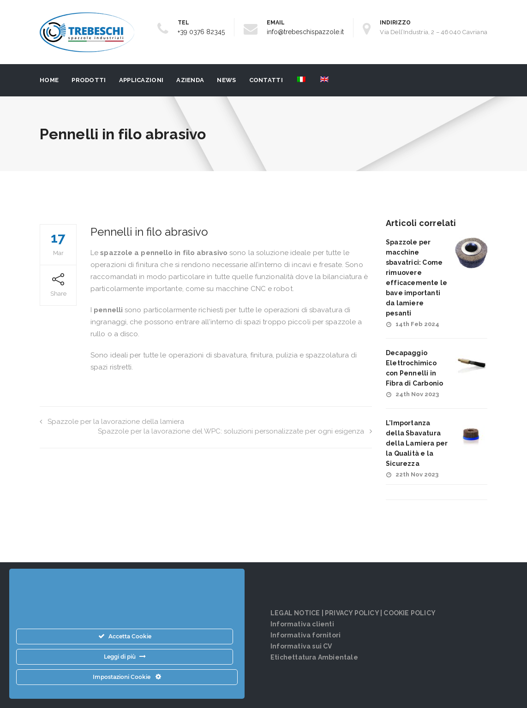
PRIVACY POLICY (352, 613)
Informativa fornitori (305, 635)
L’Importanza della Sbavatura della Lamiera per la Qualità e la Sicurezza (417, 443)
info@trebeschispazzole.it (305, 32)
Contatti (266, 80)
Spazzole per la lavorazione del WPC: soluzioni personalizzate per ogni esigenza (235, 431)
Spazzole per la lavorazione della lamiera (112, 421)
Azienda (190, 80)
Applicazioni (141, 80)
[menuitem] (300, 80)
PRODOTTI (89, 80)
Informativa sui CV (301, 646)
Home (49, 80)
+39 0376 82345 (201, 32)
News (226, 80)
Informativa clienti (302, 624)
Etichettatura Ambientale (314, 657)
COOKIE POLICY (409, 613)
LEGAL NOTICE (295, 613)
